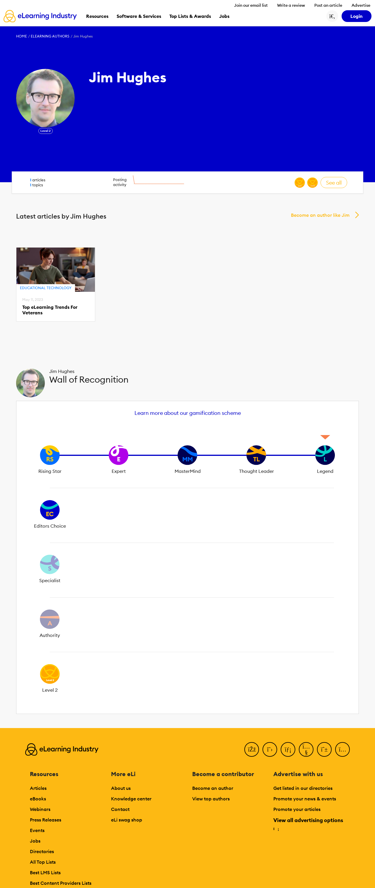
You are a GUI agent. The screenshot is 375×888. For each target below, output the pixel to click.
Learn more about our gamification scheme (187, 413)
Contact (120, 809)
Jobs (35, 841)
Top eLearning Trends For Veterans (49, 310)
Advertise (361, 5)
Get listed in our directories (303, 788)
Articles (38, 788)
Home (21, 36)
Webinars (40, 809)
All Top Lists (43, 862)
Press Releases (45, 820)
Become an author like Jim (320, 215)
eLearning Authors (50, 36)
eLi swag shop (126, 820)
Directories (42, 851)
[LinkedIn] (288, 749)
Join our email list (251, 5)
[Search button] (332, 16)
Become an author (212, 788)
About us (121, 788)
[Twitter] (269, 749)
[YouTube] (306, 749)
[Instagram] (342, 749)
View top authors (211, 799)
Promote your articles (297, 809)
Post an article (328, 5)
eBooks (38, 799)
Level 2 (45, 131)
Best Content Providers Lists (60, 883)
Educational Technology (45, 288)
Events (37, 830)
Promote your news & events (304, 799)
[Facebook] (251, 749)
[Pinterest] (324, 749)
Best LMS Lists (45, 872)
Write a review (291, 5)
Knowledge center (131, 799)
